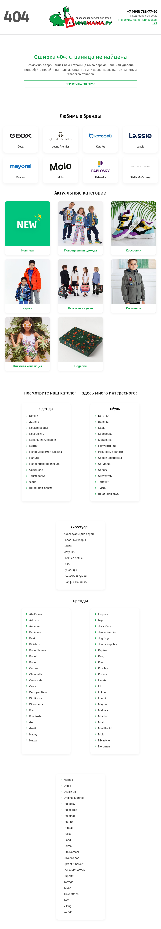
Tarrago (68, 882)
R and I (68, 840)
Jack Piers (104, 626)
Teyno (67, 888)
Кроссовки (105, 433)
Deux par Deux (38, 692)
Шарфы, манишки (75, 582)
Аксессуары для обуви (79, 534)
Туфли (102, 488)
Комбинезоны (38, 427)
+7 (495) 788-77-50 (142, 12)
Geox (32, 722)
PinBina (68, 822)
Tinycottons (71, 894)
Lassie (102, 680)
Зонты (68, 546)
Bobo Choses (37, 650)
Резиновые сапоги (110, 452)
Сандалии (104, 464)
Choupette (35, 674)
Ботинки (103, 415)
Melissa (103, 710)
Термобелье (37, 476)
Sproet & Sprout (73, 864)
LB (99, 686)
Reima (68, 846)
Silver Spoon (71, 858)
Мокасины (105, 439)
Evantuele (35, 716)
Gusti (32, 728)
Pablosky (69, 804)
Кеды (101, 427)
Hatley (33, 734)
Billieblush (35, 644)
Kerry (101, 656)
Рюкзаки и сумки (75, 576)
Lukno (102, 692)
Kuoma (102, 674)
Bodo (32, 662)
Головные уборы (75, 540)
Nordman (104, 746)
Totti (66, 900)
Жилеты (34, 421)
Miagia (102, 716)
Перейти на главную (80, 84)
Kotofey (103, 668)
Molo (101, 734)
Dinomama (36, 704)
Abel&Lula (35, 614)
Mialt (101, 722)
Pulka (67, 834)
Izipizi (101, 620)
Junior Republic (108, 644)
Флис (32, 482)
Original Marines (74, 798)
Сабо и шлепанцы (110, 458)
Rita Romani (71, 852)
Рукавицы (70, 570)
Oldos (67, 785)
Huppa (33, 740)
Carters (34, 668)
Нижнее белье (73, 558)
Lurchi (102, 698)
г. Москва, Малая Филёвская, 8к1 (137, 21)
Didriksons (36, 698)
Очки (67, 564)
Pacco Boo (70, 810)
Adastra (34, 620)
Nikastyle (104, 740)
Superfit (69, 876)
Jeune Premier (107, 632)
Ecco (32, 710)
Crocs (33, 686)
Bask (32, 638)
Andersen (35, 626)
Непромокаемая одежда (45, 452)
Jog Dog (103, 638)
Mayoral (103, 704)
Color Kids (35, 680)
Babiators (35, 632)
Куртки (33, 445)
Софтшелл (36, 470)
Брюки (33, 415)
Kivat (101, 662)
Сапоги (103, 470)
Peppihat (69, 816)
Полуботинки (107, 445)
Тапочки (103, 482)
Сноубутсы (105, 476)
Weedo (68, 912)
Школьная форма (40, 488)
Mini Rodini (105, 728)
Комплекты (37, 433)
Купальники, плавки (42, 439)
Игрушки (69, 552)
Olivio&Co (70, 791)
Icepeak (103, 614)
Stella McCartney (74, 870)
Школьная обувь (109, 494)
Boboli (33, 656)
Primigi (68, 828)
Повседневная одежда (44, 464)
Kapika (102, 650)
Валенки (103, 421)
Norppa (68, 779)
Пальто (34, 458)
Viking (68, 906)
